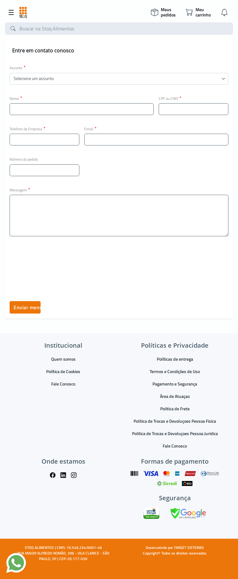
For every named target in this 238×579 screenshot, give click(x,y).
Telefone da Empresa (28, 128)
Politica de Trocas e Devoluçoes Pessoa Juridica (175, 433)
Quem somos (63, 359)
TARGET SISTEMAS (189, 547)
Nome (16, 98)
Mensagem (20, 189)
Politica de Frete (175, 408)
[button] (119, 79)
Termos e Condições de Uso (175, 371)
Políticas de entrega (175, 359)
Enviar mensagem (27, 307)
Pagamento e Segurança (174, 384)
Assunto (18, 67)
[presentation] (57, 263)
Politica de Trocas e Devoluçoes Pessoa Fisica (175, 421)
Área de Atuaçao (175, 396)
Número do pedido (24, 159)
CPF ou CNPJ (170, 98)
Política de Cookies (63, 371)
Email (90, 128)
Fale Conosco (63, 384)
